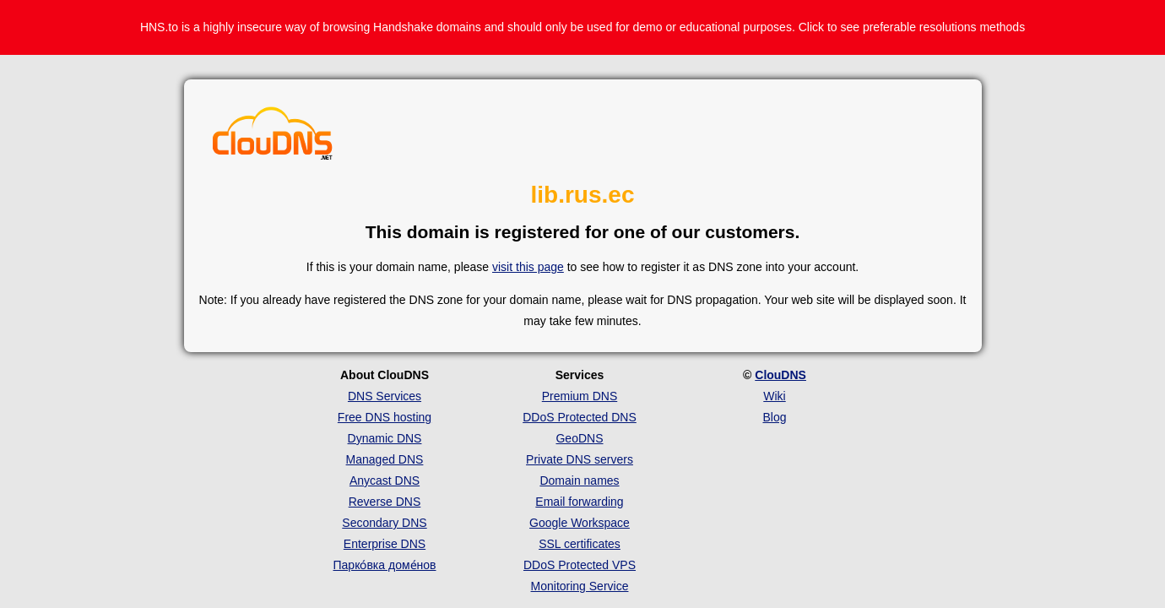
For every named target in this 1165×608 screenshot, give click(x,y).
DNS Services (384, 396)
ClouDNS (780, 375)
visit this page (528, 267)
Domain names (579, 480)
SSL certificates (579, 544)
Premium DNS (579, 396)
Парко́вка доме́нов (384, 565)
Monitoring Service (580, 586)
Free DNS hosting (384, 417)
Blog (774, 417)
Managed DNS (385, 459)
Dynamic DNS (385, 438)
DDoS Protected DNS (580, 417)
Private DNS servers (579, 459)
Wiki (774, 396)
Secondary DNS (384, 522)
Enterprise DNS (384, 544)
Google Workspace (579, 522)
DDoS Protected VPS (579, 565)
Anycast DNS (385, 480)
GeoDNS (579, 438)
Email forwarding (579, 501)
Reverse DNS (385, 501)
